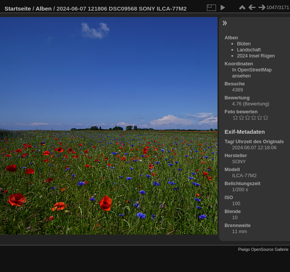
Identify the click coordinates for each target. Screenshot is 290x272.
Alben (43, 8)
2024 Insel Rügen (256, 56)
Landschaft (249, 50)
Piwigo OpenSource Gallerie (263, 249)
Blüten (244, 43)
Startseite (18, 8)
